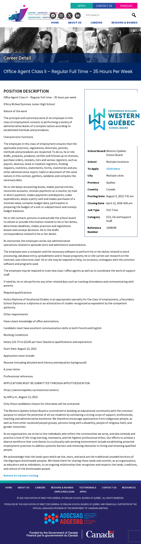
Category (93, 217)
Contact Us (104, 6)
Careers (96, 22)
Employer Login (64, 491)
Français (126, 6)
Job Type (93, 210)
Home (55, 22)
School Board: (96, 151)
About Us (74, 22)
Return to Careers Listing (21, 475)
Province (93, 182)
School (92, 161)
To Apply (93, 168)
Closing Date (95, 203)
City (90, 175)
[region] (70, 45)
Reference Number (94, 229)
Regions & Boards (124, 22)
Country (92, 189)
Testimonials (87, 487)
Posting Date (96, 196)
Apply (82, 6)
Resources (129, 487)
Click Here (113, 168)
